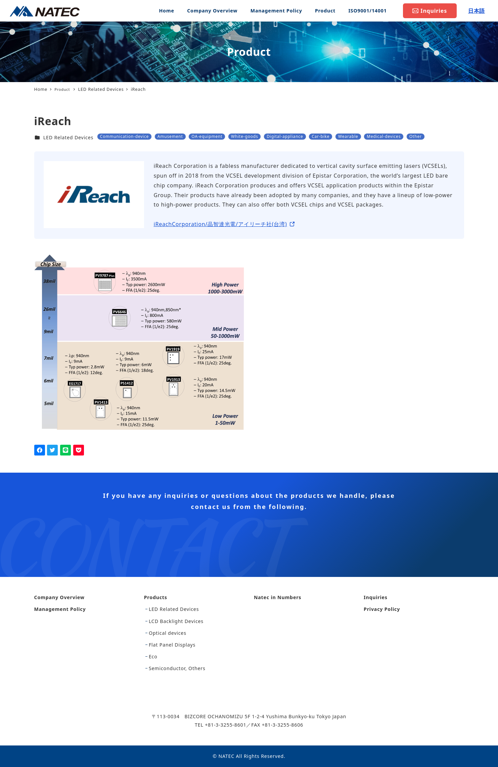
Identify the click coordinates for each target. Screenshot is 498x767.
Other (415, 136)
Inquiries (376, 597)
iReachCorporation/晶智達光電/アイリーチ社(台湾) (220, 224)
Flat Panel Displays (172, 645)
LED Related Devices (68, 137)
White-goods (244, 136)
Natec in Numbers (277, 597)
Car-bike (320, 136)
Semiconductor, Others (177, 668)
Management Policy (60, 609)
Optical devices (167, 633)
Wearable (348, 136)
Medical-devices (384, 136)
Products (155, 597)
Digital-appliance (285, 136)
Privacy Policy (382, 609)
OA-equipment (206, 136)
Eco (153, 656)
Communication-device (124, 136)
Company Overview (59, 597)
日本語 (476, 10)
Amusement (170, 136)
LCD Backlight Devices (176, 621)
